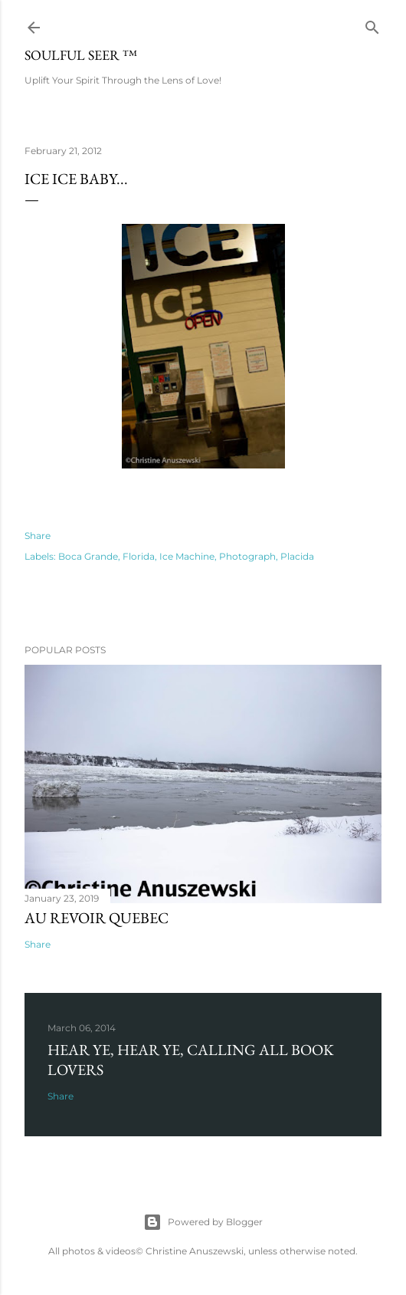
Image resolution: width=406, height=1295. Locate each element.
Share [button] (38, 535)
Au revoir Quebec (97, 918)
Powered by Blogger (203, 1222)
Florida (139, 556)
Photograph (247, 556)
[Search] (372, 24)
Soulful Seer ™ (81, 55)
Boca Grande (88, 556)
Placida (297, 556)
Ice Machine (186, 556)
